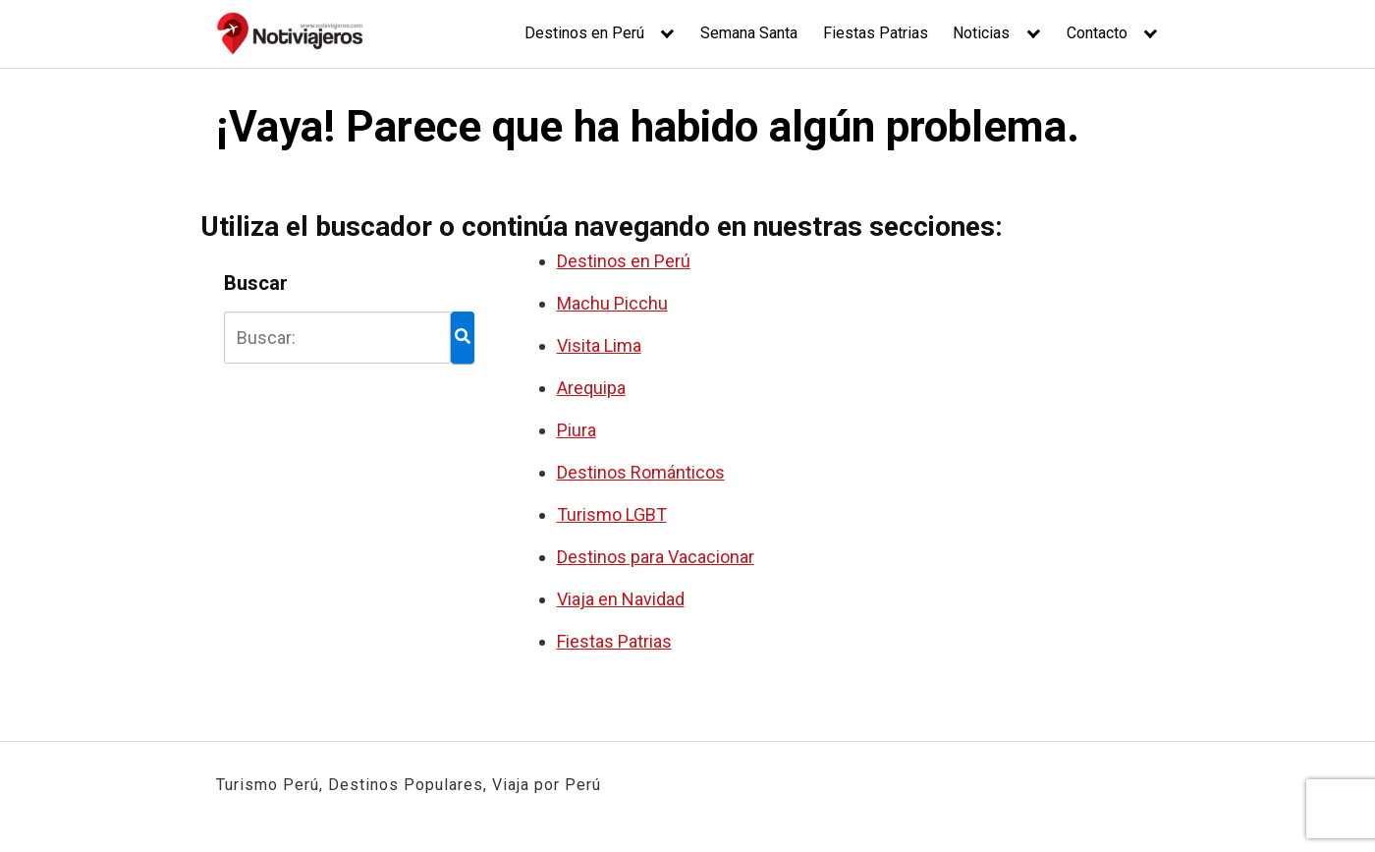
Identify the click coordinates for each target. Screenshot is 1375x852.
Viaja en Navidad (621, 599)
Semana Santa (749, 33)
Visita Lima (599, 345)
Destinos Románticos (641, 472)
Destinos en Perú (584, 33)
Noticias (981, 33)
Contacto (1097, 33)
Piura (576, 430)
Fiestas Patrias (875, 33)
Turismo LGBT (612, 514)
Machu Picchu (612, 303)
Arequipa (591, 387)
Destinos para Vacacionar (655, 556)
